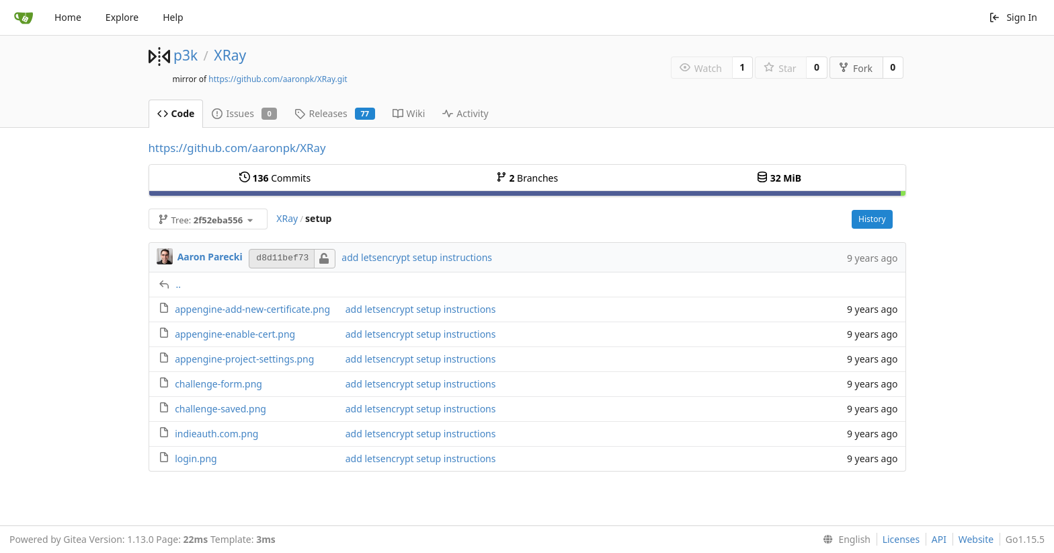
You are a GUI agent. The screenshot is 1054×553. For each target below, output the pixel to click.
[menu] (843, 539)
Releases (334, 113)
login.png (196, 458)
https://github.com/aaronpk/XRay (237, 147)
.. (178, 284)
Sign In (1013, 17)
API (939, 539)
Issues (244, 113)
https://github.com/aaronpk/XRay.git (277, 79)
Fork (855, 68)
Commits (275, 178)
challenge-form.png (218, 383)
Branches (527, 178)
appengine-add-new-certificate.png (252, 309)
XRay (230, 55)
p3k (185, 55)
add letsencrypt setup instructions (416, 257)
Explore (122, 17)
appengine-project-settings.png (244, 359)
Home (67, 17)
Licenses (901, 539)
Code (176, 113)
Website (976, 539)
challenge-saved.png (220, 408)
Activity (465, 113)
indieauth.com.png (216, 433)
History (871, 219)
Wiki (409, 113)
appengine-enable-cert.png (235, 334)
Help (173, 17)
